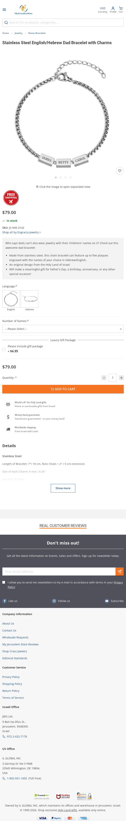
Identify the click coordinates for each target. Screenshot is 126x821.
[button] (63, 114)
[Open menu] (4, 10)
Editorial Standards (14, 658)
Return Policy (10, 691)
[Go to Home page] (24, 10)
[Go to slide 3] (65, 177)
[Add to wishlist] (120, 171)
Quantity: (9, 377)
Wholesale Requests (15, 637)
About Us (8, 623)
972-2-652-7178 (17, 736)
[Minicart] (121, 10)
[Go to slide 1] (56, 177)
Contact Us (9, 630)
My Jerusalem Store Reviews (20, 644)
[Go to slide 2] (61, 177)
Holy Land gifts (67, 810)
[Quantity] (113, 378)
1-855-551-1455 (17, 778)
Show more (63, 488)
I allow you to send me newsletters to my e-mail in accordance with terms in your (65, 585)
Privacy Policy (11, 677)
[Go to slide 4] (70, 177)
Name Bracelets (37, 33)
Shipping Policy (12, 684)
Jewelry (18, 33)
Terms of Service (13, 698)
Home (5, 33)
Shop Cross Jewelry (14, 651)
